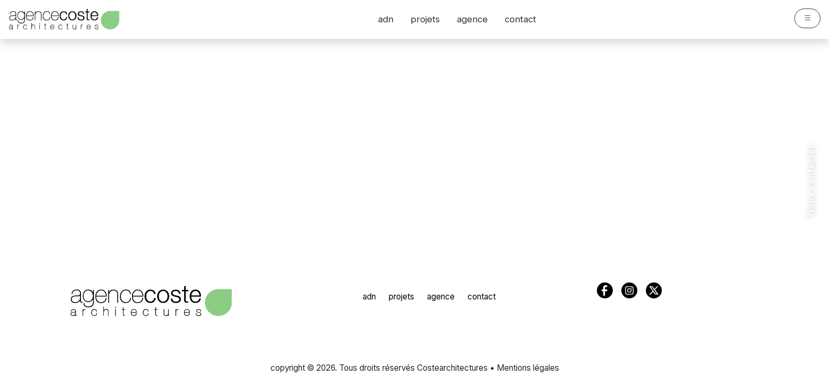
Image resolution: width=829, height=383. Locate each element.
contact (520, 19)
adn (385, 19)
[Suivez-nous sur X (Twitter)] (809, 343)
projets (425, 19)
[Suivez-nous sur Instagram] (809, 324)
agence (472, 19)
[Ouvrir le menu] (807, 18)
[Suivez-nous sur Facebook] (809, 362)
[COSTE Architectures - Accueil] (151, 301)
